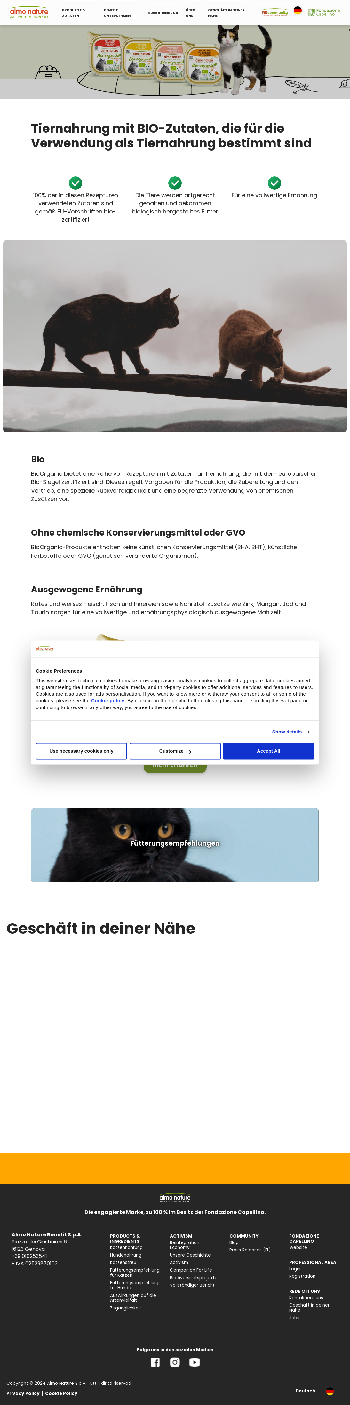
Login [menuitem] (294, 1269)
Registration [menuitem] (302, 1276)
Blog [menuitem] (234, 1243)
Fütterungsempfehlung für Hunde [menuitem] (135, 1285)
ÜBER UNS (190, 13)
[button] (175, 765)
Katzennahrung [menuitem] (126, 1247)
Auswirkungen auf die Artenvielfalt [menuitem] (133, 1298)
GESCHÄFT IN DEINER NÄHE (226, 13)
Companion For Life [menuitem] (191, 1270)
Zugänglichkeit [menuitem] (125, 1308)
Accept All (268, 751)
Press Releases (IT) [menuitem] (250, 1250)
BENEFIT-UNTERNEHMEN (117, 13)
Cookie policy (107, 701)
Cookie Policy (61, 1394)
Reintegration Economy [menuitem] (184, 1245)
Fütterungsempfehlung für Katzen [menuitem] (135, 1272)
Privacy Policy (23, 1394)
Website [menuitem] (298, 1247)
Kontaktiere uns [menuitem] (306, 1298)
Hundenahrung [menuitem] (125, 1255)
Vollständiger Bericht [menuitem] (192, 1285)
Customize (175, 751)
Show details (287, 731)
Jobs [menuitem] (294, 1318)
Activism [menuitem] (179, 1262)
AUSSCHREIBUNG (163, 13)
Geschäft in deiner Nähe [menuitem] (309, 1307)
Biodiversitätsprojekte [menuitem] (194, 1278)
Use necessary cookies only (81, 751)
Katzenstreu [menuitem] (123, 1262)
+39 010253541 (29, 1256)
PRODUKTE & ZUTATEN (73, 13)
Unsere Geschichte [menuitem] (190, 1255)
